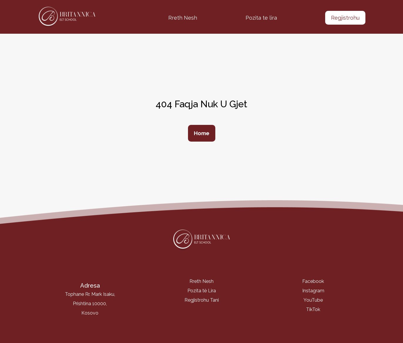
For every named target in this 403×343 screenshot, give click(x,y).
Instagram (313, 290)
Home (201, 133)
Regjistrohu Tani (201, 300)
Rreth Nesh (182, 18)
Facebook (313, 281)
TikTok (313, 309)
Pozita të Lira (201, 290)
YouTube (313, 300)
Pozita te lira (261, 18)
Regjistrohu (345, 18)
